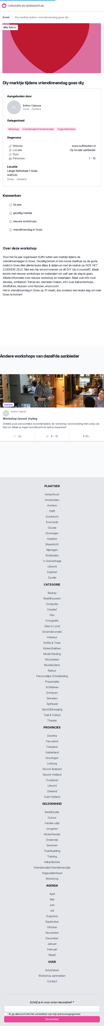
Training (52, 856)
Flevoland (52, 741)
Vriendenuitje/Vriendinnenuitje (52, 867)
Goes (10, 179)
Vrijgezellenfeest (52, 873)
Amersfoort (52, 494)
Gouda (52, 527)
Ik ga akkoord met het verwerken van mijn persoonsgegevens (44, 1013)
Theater (52, 720)
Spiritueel (52, 704)
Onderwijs (52, 840)
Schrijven (52, 692)
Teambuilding (52, 851)
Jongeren (52, 828)
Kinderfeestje (52, 834)
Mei (52, 899)
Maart (52, 955)
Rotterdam (52, 555)
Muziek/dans (52, 665)
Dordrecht (52, 516)
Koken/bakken (52, 648)
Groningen (52, 533)
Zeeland (21, 179)
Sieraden (52, 698)
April (52, 894)
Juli (52, 910)
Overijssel (52, 780)
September (52, 921)
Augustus (52, 916)
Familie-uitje (52, 823)
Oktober (52, 927)
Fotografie (52, 620)
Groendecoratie (52, 631)
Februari (52, 949)
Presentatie (52, 681)
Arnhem (52, 505)
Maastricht (52, 544)
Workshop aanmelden (52, 975)
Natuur (52, 670)
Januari (52, 944)
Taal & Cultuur (52, 715)
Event (6, 17)
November (52, 932)
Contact (52, 981)
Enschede (52, 522)
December (52, 938)
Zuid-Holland (52, 797)
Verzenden (52, 1019)
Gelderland (52, 752)
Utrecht (52, 566)
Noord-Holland (52, 774)
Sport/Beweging (52, 709)
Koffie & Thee (52, 643)
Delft (52, 511)
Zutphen (52, 572)
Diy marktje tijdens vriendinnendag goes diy (42, 17)
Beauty (52, 593)
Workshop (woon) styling (20, 418)
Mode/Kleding (52, 654)
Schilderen (52, 687)
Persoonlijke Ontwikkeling (52, 676)
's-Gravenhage (52, 561)
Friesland (52, 747)
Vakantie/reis (52, 862)
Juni (52, 905)
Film (52, 615)
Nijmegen (52, 550)
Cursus (52, 817)
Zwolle (52, 577)
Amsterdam (52, 500)
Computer (52, 604)
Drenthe (52, 735)
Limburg (52, 763)
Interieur (52, 637)
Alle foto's (9, 27)
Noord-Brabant (52, 769)
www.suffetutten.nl (84, 146)
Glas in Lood (52, 626)
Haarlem (52, 538)
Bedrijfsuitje (52, 812)
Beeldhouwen (52, 598)
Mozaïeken (52, 659)
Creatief (52, 609)
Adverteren (52, 970)
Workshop (52, 878)
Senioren (52, 845)
